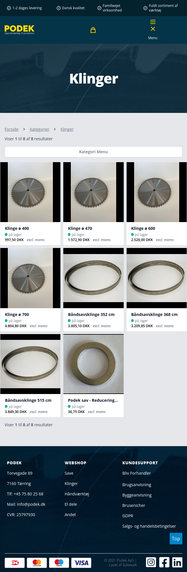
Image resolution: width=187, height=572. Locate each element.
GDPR (127, 515)
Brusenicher (133, 505)
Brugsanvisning (136, 484)
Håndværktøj (77, 494)
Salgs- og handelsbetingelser (149, 526)
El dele (71, 504)
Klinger (71, 483)
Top (176, 538)
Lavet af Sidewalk (123, 564)
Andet (70, 514)
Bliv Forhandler (136, 473)
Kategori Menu (93, 151)
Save (69, 473)
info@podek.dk (31, 504)
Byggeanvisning (136, 495)
